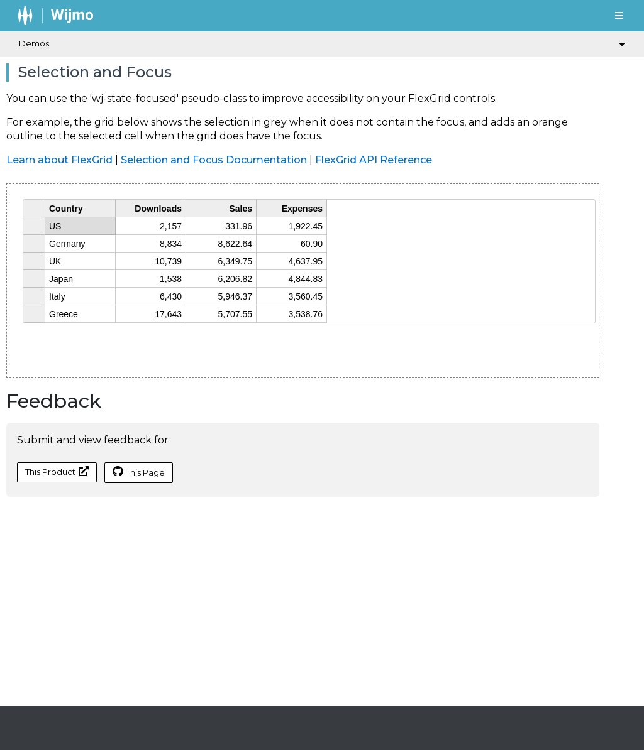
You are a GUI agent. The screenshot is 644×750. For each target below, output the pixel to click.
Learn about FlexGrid (59, 160)
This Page (139, 471)
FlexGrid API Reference (373, 160)
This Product (57, 471)
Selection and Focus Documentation (214, 160)
